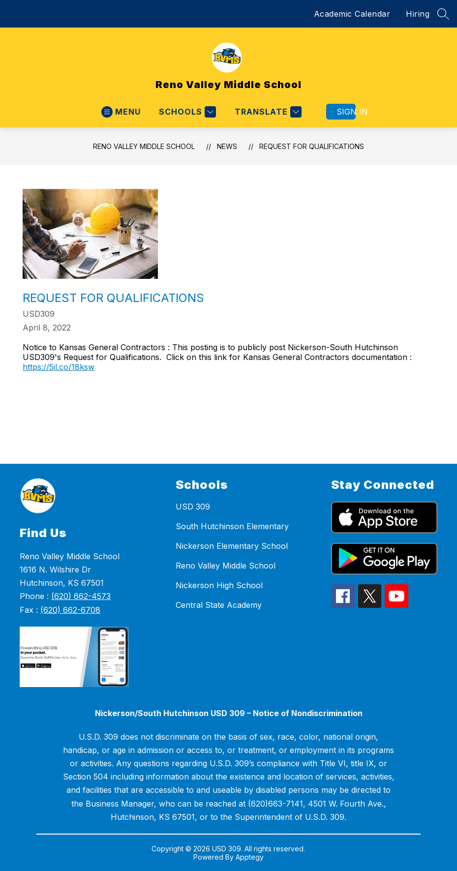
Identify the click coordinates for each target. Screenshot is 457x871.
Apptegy (250, 857)
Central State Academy (219, 605)
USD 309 (193, 506)
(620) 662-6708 (70, 610)
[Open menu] (121, 112)
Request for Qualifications (311, 146)
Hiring (417, 14)
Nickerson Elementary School (232, 546)
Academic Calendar (352, 14)
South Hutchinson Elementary (232, 526)
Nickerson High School (219, 585)
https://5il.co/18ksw (58, 367)
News (227, 146)
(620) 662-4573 (81, 596)
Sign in (346, 112)
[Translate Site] (267, 112)
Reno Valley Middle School (144, 146)
